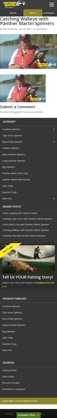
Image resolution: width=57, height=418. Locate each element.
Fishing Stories (9, 370)
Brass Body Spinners (28, 142)
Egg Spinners (8, 167)
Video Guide (8, 376)
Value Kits (28, 198)
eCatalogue (48, 12)
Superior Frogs (9, 192)
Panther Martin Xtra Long (15, 173)
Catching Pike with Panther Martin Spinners (24, 235)
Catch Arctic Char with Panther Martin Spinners (26, 224)
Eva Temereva (10, 29)
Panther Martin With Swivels (16, 179)
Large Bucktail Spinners (13, 160)
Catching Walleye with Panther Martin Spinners (26, 230)
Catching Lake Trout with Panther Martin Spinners (27, 218)
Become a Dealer (10, 382)
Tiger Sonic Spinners (12, 135)
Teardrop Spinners (28, 129)
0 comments (40, 29)
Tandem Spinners (10, 148)
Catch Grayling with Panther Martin (20, 213)
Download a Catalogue (13, 389)
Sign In (32, 12)
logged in (17, 111)
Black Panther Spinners (13, 154)
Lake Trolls (7, 185)
